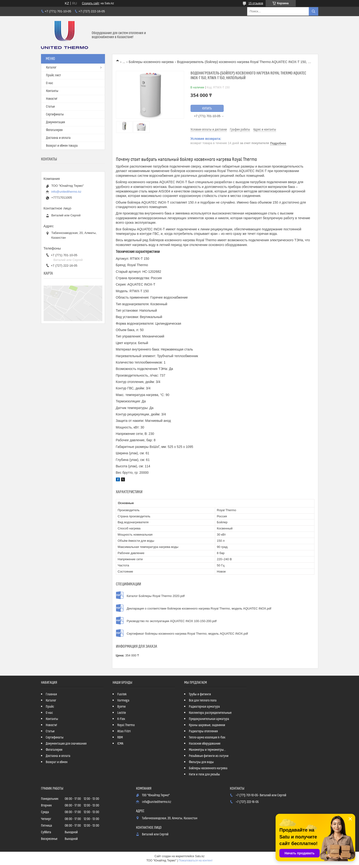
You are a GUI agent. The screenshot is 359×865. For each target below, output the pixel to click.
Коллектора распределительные (210, 713)
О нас (49, 83)
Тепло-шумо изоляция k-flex (207, 737)
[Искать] (313, 11)
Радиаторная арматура (204, 707)
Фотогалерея (54, 130)
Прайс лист (53, 75)
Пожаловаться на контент (196, 860)
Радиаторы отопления (203, 731)
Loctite (121, 713)
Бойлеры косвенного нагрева (151, 62)
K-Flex (121, 719)
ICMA (120, 744)
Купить (207, 108)
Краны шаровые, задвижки (207, 725)
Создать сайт (91, 3)
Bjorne (121, 707)
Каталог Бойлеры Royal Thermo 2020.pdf (156, 596)
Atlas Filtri (124, 731)
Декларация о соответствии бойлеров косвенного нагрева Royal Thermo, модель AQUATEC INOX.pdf (199, 608)
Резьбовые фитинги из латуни (208, 756)
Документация (55, 122)
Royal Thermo (126, 725)
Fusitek (122, 694)
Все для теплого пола (203, 700)
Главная (51, 694)
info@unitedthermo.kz (66, 191)
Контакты (52, 91)
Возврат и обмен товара (62, 146)
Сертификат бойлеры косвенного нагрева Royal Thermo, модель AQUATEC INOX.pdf (187, 633)
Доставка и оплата (58, 138)
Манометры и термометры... (207, 750)
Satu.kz (199, 856)
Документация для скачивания (66, 744)
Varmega (123, 700)
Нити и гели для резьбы (204, 774)
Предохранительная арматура (209, 719)
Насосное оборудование (204, 744)
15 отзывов (255, 3)
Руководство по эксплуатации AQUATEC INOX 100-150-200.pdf (172, 621)
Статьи (50, 107)
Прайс (50, 707)
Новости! (51, 99)
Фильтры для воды (201, 762)
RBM (120, 737)
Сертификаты (55, 114)
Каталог (51, 67)
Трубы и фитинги (200, 694)
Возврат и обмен (57, 762)
